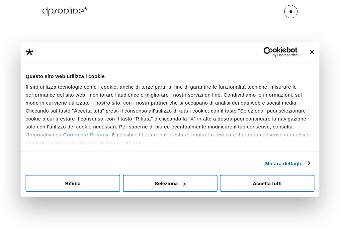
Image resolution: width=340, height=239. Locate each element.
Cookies (73, 134)
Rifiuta (73, 183)
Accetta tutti (267, 183)
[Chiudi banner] (312, 52)
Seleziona (170, 183)
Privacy (99, 134)
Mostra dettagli (283, 163)
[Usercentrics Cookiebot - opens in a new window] (268, 52)
